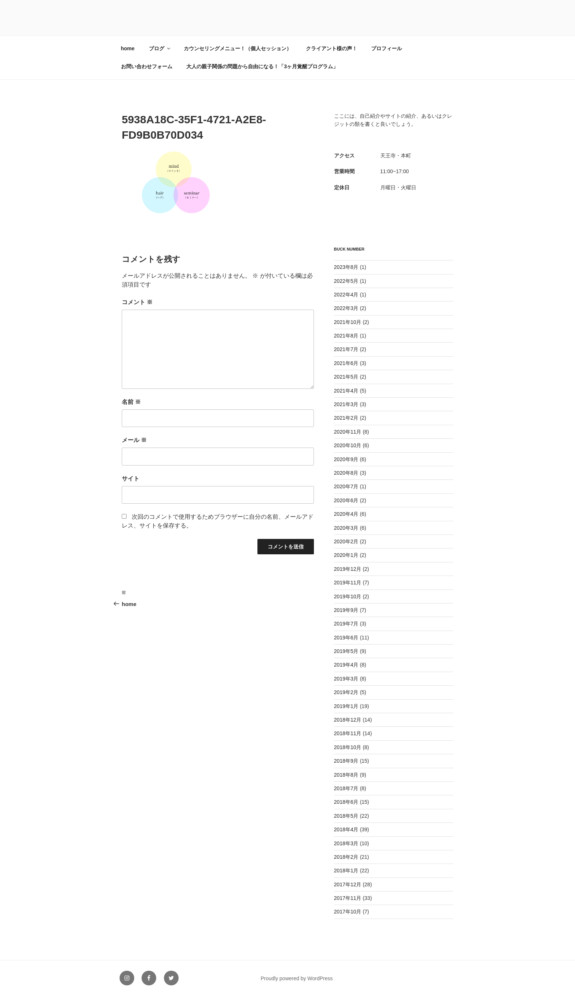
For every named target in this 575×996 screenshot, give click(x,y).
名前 (131, 402)
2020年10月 (348, 445)
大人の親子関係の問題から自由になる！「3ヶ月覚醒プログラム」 (262, 66)
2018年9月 (346, 761)
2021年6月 (346, 363)
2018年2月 (346, 857)
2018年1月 (346, 870)
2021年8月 (346, 336)
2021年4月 (346, 391)
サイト (130, 478)
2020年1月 (346, 555)
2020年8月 (346, 473)
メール (134, 440)
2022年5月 (346, 281)
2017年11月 (348, 898)
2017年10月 (348, 912)
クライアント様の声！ (331, 48)
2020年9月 (346, 459)
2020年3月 (346, 528)
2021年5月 (346, 377)
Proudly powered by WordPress (297, 978)
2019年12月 (348, 569)
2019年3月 (346, 679)
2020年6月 (346, 500)
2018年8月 (346, 775)
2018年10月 (348, 747)
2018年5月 (346, 816)
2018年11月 (348, 733)
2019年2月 (346, 692)
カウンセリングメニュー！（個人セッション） (238, 48)
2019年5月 (346, 651)
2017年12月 (348, 884)
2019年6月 (346, 638)
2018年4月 (346, 829)
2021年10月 (348, 322)
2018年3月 (346, 843)
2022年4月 (346, 295)
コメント (137, 302)
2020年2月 (346, 541)
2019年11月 (348, 582)
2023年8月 (346, 267)
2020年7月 (346, 486)
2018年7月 (346, 788)
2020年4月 (346, 514)
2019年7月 (346, 624)
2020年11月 (348, 432)
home (128, 48)
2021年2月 (346, 418)
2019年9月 (346, 610)
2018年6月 (346, 802)
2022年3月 (346, 308)
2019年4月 (346, 665)
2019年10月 (348, 596)
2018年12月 (348, 720)
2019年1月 (346, 706)
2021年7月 (346, 349)
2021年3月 (346, 404)
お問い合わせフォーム (146, 66)
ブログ (160, 48)
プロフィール (386, 48)
